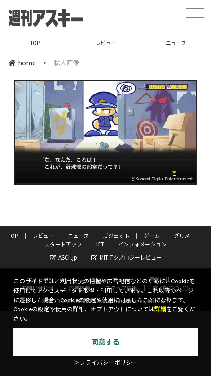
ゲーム (152, 235)
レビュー (105, 42)
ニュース (78, 235)
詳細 (160, 309)
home (22, 62)
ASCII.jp (63, 257)
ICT (100, 244)
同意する (105, 342)
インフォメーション (142, 244)
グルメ (182, 235)
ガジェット (116, 235)
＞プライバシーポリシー (106, 362)
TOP (35, 42)
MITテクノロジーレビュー (126, 257)
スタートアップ (63, 244)
